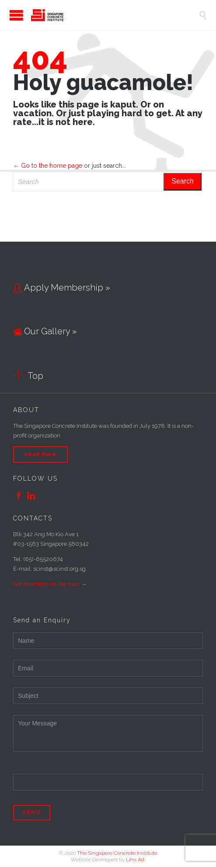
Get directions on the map (46, 584)
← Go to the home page (47, 165)
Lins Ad (135, 860)
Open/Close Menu (8, 15)
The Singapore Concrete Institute (117, 853)
